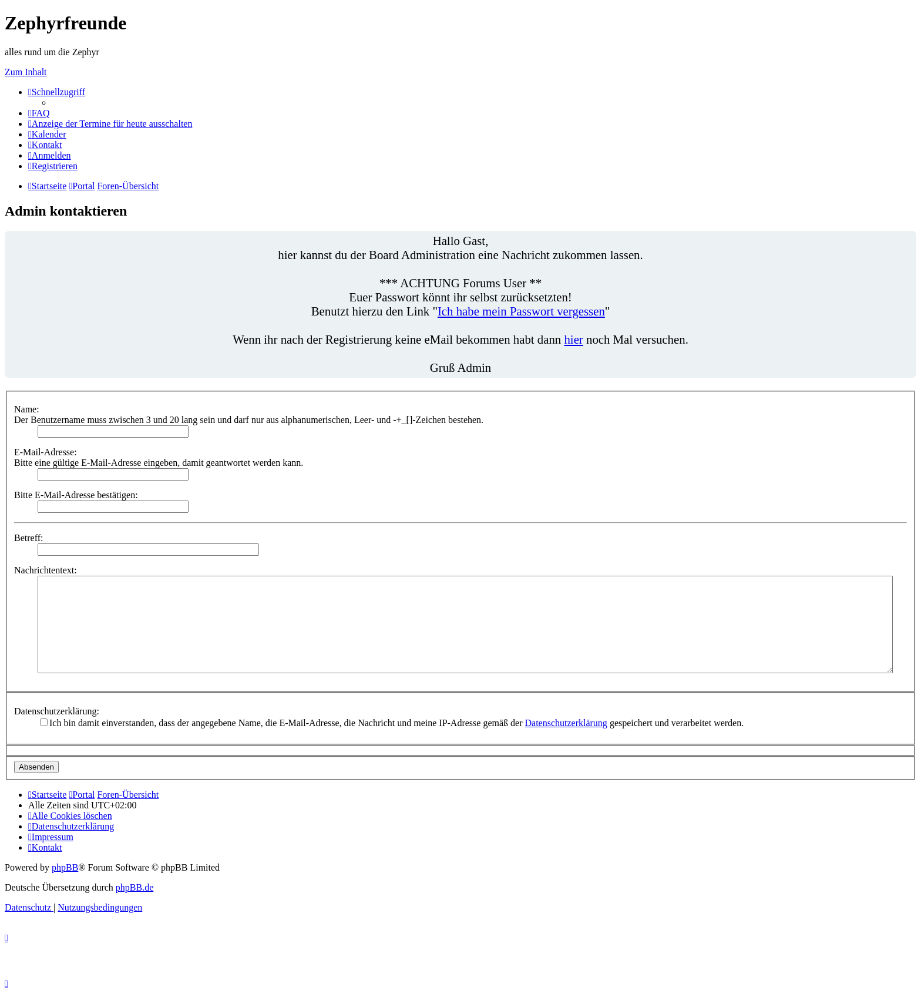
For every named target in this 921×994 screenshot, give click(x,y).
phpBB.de (134, 887)
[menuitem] (39, 113)
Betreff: (28, 538)
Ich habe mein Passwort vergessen (521, 311)
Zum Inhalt (26, 72)
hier (573, 339)
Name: (26, 409)
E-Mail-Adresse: (45, 452)
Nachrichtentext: (45, 570)
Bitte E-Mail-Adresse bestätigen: (76, 495)
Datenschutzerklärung (566, 723)
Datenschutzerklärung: (56, 711)
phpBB (65, 867)
